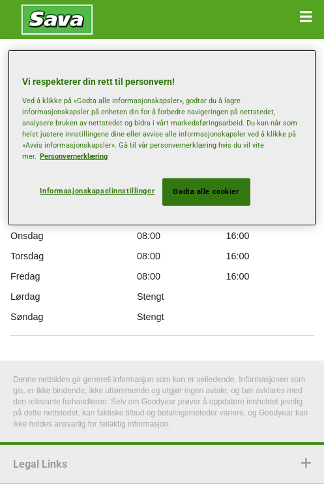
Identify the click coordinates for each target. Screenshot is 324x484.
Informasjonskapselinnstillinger (97, 190)
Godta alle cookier (206, 191)
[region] (162, 138)
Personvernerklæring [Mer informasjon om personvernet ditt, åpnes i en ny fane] (74, 156)
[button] (306, 17)
